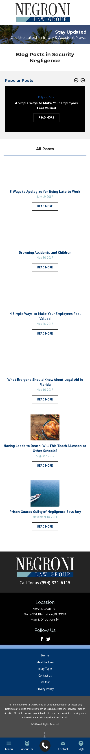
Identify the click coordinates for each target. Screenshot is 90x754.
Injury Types (45, 669)
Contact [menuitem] (63, 746)
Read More (45, 206)
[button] (76, 80)
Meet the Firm (45, 662)
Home (45, 655)
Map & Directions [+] (45, 619)
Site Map (45, 682)
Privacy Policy (45, 689)
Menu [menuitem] (9, 746)
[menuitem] (45, 746)
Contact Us (45, 675)
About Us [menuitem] (27, 746)
